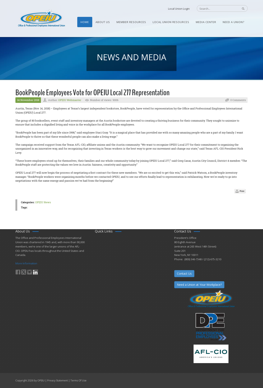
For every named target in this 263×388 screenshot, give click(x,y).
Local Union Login (179, 8)
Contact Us (184, 273)
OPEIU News (43, 202)
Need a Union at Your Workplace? (199, 285)
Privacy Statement (57, 380)
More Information (26, 263)
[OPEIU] (41, 18)
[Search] (216, 8)
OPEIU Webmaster (69, 100)
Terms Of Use (78, 380)
